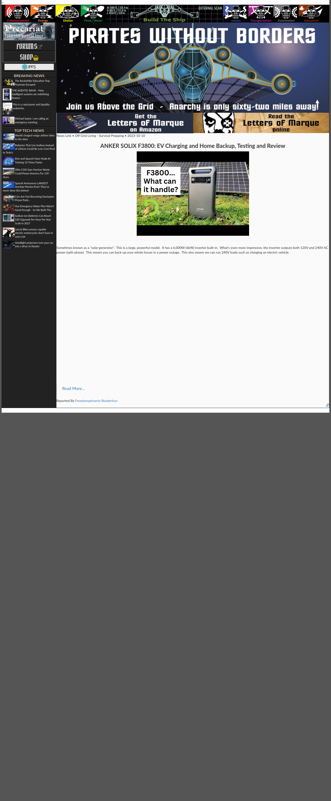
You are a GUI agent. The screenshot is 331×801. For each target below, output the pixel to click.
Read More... (73, 388)
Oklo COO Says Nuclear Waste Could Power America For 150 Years (26, 173)
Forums (29, 46)
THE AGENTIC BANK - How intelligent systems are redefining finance (30, 94)
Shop (29, 57)
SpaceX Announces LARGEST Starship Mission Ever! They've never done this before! (26, 187)
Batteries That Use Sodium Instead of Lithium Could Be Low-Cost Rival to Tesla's (29, 149)
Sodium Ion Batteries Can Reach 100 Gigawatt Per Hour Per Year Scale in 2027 (33, 219)
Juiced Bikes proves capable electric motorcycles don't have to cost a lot (34, 233)
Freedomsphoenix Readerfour (96, 401)
